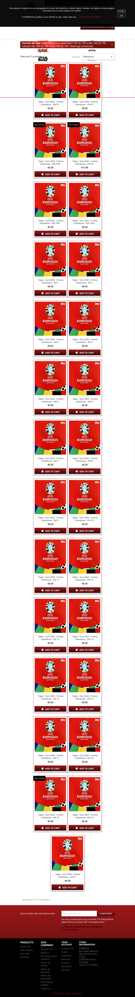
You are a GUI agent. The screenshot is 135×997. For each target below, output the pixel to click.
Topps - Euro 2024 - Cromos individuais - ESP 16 (85, 697)
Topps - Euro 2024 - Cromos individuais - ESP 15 (50, 697)
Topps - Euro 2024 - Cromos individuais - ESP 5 (50, 400)
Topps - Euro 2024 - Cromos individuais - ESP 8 (85, 459)
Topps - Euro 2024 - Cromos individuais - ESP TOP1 (50, 222)
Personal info (67, 948)
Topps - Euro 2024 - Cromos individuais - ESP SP (85, 162)
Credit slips (66, 955)
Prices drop (25, 946)
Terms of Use (47, 949)
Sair (121, 16)
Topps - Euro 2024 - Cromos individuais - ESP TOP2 (85, 222)
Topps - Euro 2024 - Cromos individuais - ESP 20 (85, 816)
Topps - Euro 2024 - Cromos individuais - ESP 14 (85, 638)
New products (26, 950)
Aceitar (121, 11)
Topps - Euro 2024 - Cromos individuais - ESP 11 (50, 578)
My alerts (65, 970)
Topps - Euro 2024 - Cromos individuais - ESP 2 (85, 281)
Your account (66, 943)
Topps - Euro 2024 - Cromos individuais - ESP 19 (50, 816)
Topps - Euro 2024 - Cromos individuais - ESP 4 (85, 340)
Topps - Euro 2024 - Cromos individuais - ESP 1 (50, 281)
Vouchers (65, 962)
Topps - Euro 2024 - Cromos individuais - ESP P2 (85, 103)
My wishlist (66, 966)
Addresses (66, 959)
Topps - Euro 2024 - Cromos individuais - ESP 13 (50, 638)
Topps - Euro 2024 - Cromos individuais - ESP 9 (50, 519)
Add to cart (50, 115)
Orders (64, 952)
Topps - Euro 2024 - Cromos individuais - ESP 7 (50, 459)
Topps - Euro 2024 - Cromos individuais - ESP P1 (50, 103)
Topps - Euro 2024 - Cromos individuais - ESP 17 (50, 756)
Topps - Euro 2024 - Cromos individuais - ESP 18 (85, 756)
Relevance (98, 56)
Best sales (24, 953)
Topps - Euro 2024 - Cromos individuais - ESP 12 (85, 578)
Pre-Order (24, 957)
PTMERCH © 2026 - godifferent (67, 993)
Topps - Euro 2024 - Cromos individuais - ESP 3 (50, 340)
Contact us (46, 988)
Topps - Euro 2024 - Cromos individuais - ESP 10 (85, 519)
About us (45, 952)
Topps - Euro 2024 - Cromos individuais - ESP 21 (68, 875)
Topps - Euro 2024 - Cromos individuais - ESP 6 (85, 400)
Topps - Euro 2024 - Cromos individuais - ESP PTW (50, 162)
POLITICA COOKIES (89, 17)
